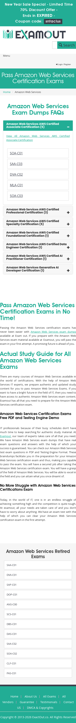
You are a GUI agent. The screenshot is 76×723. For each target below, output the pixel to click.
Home (6, 92)
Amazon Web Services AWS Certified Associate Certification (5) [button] (32, 125)
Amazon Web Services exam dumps (53, 331)
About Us (31, 696)
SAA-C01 (12, 565)
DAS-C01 (12, 634)
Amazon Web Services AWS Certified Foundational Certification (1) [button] (32, 234)
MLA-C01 (16, 185)
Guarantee (27, 702)
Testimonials (48, 702)
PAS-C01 (11, 673)
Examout (5, 436)
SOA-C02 (12, 653)
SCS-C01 (11, 614)
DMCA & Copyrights (40, 708)
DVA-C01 (12, 575)
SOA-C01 (16, 153)
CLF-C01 (11, 663)
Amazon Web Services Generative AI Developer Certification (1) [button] (32, 268)
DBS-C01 (12, 624)
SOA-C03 (16, 196)
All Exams (49, 696)
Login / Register (63, 64)
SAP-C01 (12, 584)
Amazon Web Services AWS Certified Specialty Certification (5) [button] (32, 222)
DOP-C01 (12, 594)
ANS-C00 (12, 604)
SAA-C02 (12, 643)
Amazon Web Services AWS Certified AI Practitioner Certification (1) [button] (34, 257)
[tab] (38, 125)
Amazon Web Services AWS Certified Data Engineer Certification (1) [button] (36, 245)
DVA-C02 (16, 174)
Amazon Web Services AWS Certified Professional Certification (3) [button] (32, 210)
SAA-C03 (16, 164)
